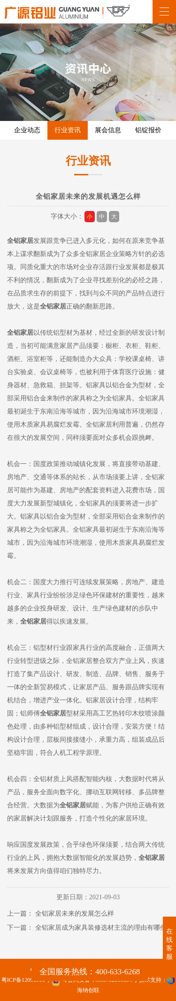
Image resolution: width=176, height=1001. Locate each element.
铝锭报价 (148, 130)
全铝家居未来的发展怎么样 (74, 913)
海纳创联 (88, 990)
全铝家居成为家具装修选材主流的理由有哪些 (101, 927)
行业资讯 (67, 130)
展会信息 (108, 130)
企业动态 (27, 130)
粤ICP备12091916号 (26, 980)
